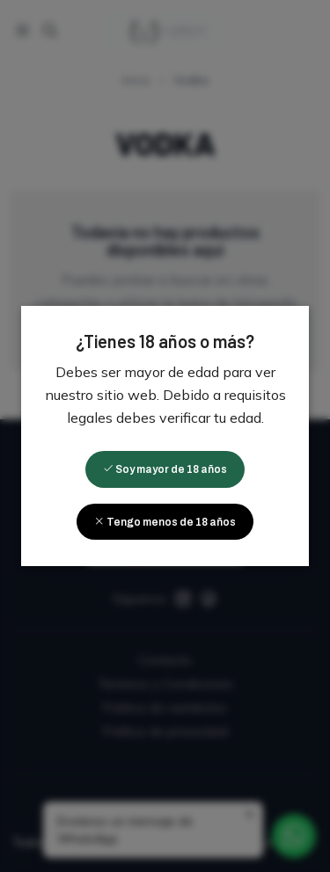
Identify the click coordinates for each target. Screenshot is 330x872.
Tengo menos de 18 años (165, 522)
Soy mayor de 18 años (165, 469)
